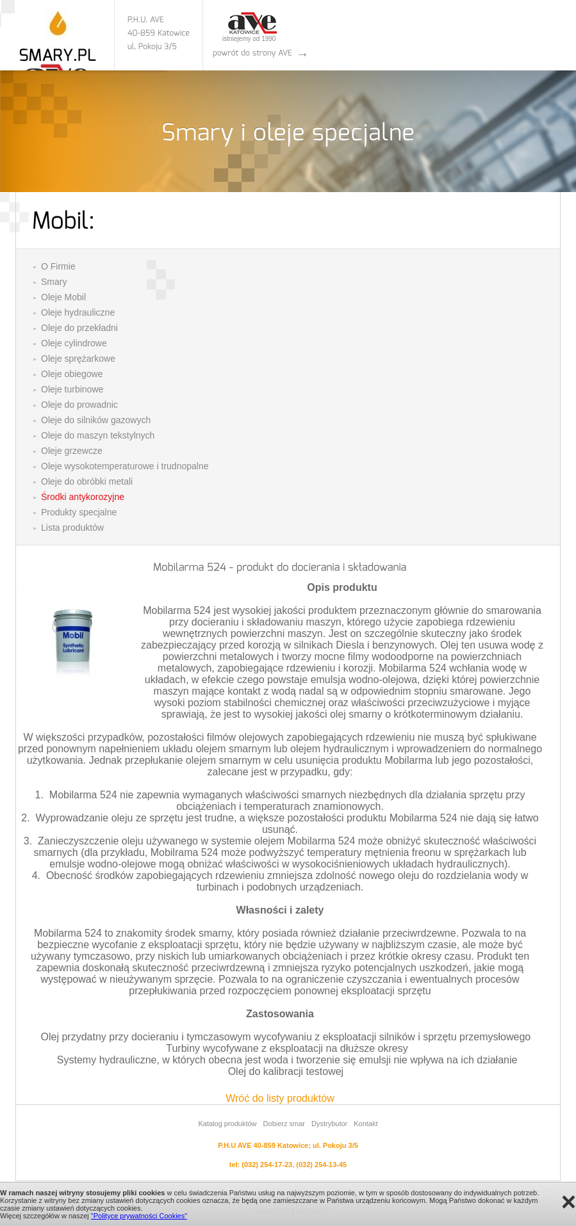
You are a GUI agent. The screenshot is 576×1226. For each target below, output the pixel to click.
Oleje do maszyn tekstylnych (97, 435)
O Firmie (58, 266)
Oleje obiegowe (72, 374)
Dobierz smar (284, 1123)
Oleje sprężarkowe (78, 358)
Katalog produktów (227, 1123)
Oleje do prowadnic (79, 404)
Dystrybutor (329, 1123)
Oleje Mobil (63, 297)
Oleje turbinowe (72, 389)
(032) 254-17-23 (267, 1164)
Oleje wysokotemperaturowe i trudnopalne (124, 466)
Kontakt (365, 1123)
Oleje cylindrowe (74, 343)
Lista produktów (72, 527)
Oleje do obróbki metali (87, 481)
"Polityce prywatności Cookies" (139, 1216)
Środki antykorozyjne (82, 497)
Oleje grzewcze (72, 451)
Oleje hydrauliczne (78, 312)
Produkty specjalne (79, 512)
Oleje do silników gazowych (96, 420)
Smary (54, 282)
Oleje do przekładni (79, 328)
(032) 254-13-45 (321, 1164)
